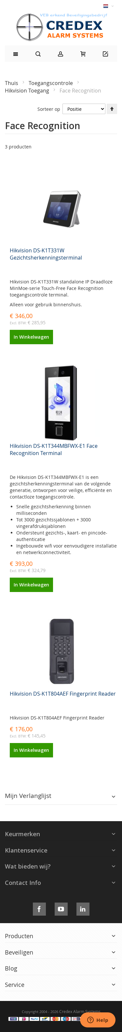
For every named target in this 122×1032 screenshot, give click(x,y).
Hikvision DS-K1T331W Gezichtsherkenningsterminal (46, 254)
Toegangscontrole (51, 83)
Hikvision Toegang (27, 90)
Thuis (12, 83)
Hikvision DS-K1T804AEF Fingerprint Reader (63, 693)
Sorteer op (48, 109)
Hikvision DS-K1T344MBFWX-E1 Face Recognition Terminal (54, 449)
